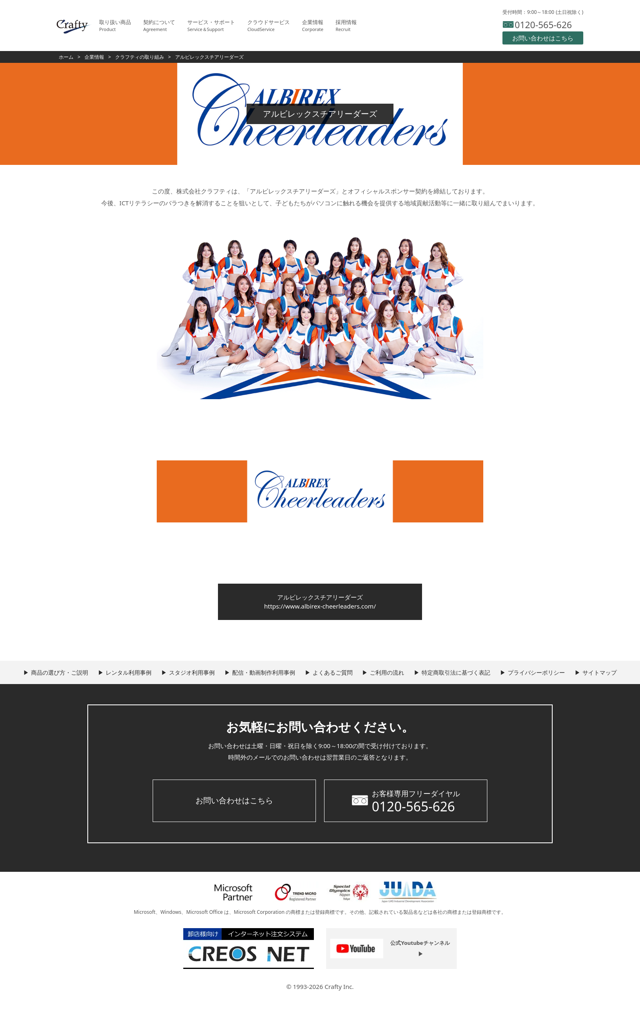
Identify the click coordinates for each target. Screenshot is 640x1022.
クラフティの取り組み (139, 56)
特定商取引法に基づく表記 (498, 679)
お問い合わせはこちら (234, 826)
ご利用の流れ (423, 679)
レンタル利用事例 (138, 679)
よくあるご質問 (362, 679)
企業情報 (94, 56)
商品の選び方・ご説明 (62, 679)
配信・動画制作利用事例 (286, 679)
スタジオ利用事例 (208, 679)
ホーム (66, 56)
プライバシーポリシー (585, 679)
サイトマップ (324, 698)
